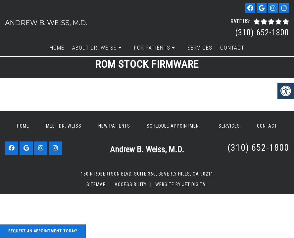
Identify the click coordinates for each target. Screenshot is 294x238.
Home (57, 47)
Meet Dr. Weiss (63, 126)
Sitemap (96, 184)
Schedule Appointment (174, 126)
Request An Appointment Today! (42, 231)
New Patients (114, 126)
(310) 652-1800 (262, 32)
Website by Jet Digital (181, 184)
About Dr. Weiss (94, 47)
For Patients (152, 47)
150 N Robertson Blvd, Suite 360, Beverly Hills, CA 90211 (147, 174)
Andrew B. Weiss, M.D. (46, 23)
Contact (232, 47)
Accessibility (131, 184)
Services (199, 47)
